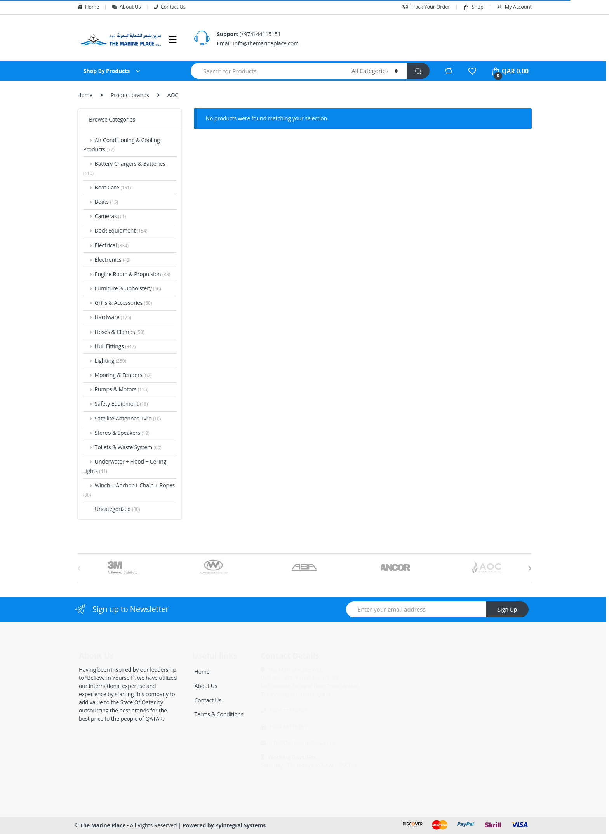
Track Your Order (426, 6)
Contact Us (170, 6)
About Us (126, 6)
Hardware (107, 317)
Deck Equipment (115, 230)
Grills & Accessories (117, 302)
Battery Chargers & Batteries (124, 168)
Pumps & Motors (115, 389)
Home (88, 6)
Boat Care (107, 187)
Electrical (106, 245)
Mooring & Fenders (117, 375)
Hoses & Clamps (113, 331)
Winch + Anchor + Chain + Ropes (129, 489)
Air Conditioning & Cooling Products (121, 144)
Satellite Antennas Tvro (122, 418)
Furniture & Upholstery (122, 288)
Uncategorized (111, 509)
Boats (100, 201)
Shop (473, 6)
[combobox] (267, 71)
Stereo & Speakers (116, 432)
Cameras (104, 216)
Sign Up (507, 609)
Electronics (107, 259)
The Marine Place (102, 825)
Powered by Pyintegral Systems (224, 825)
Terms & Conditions (219, 714)
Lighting (104, 360)
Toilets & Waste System (122, 447)
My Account (514, 6)
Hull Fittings (109, 346)
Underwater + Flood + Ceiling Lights (124, 466)
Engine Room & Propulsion (126, 274)
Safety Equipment (115, 403)
